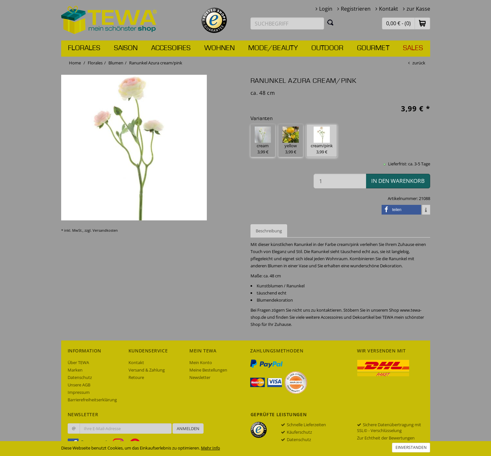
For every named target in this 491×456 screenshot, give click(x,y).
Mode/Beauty (273, 48)
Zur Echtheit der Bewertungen (386, 438)
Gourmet (373, 48)
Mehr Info (210, 448)
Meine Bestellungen (208, 370)
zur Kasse (418, 8)
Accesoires (171, 48)
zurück (418, 63)
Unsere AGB (79, 385)
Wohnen (219, 48)
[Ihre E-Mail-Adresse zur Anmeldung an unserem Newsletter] (126, 428)
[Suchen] (330, 22)
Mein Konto (200, 362)
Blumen (115, 63)
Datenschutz (80, 377)
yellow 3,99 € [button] (291, 141)
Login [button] (325, 8)
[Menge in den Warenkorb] (340, 181)
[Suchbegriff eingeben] (287, 23)
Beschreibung (269, 231)
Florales (84, 48)
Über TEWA (78, 362)
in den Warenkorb (398, 180)
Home (75, 63)
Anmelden (188, 428)
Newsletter (199, 377)
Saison (126, 48)
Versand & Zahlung (146, 370)
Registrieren (356, 8)
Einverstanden (411, 447)
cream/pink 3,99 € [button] (322, 141)
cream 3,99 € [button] (263, 141)
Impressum (79, 392)
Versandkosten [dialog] (105, 230)
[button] (422, 23)
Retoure (136, 377)
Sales (413, 48)
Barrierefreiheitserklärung (92, 400)
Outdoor (327, 48)
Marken (75, 370)
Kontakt (388, 8)
